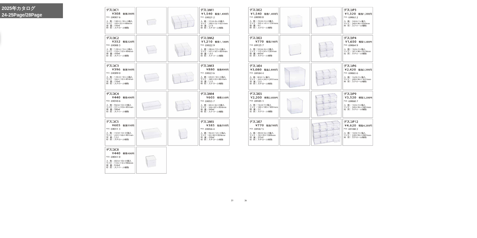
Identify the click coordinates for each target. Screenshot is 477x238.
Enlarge (300, 226)
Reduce (331, 226)
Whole (316, 226)
